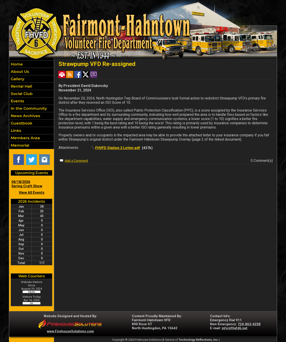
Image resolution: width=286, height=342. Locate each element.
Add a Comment (76, 160)
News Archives (25, 116)
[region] (31, 105)
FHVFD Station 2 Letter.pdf (117, 148)
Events (17, 101)
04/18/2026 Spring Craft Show (26, 184)
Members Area (25, 138)
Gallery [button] (17, 79)
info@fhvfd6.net (234, 328)
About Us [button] (19, 71)
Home (16, 64)
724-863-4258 (249, 324)
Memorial (19, 145)
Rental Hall (21, 86)
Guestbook (21, 123)
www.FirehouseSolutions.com (70, 331)
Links (15, 130)
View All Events (31, 192)
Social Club (21, 93)
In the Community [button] (28, 108)
